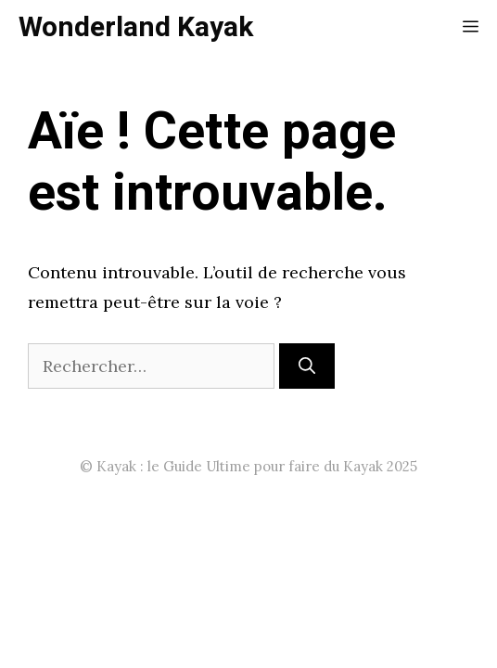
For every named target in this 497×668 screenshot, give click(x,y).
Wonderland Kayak (136, 27)
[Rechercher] (307, 366)
